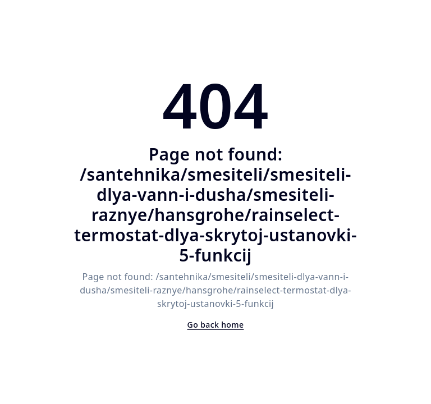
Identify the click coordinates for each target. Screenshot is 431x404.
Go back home (215, 324)
